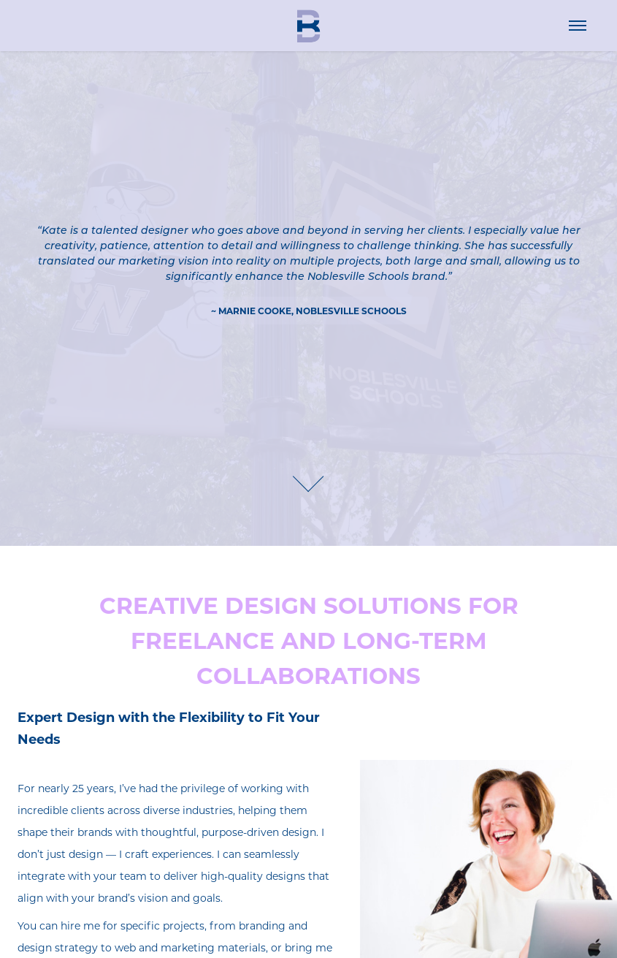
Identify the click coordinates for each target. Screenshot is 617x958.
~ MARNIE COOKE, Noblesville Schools (309, 310)
